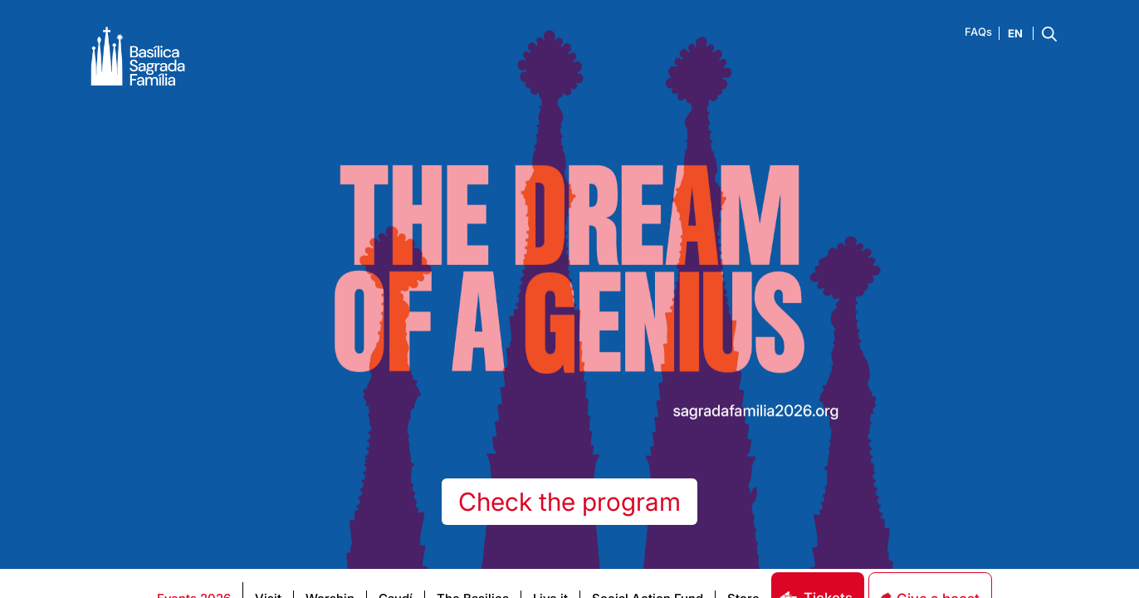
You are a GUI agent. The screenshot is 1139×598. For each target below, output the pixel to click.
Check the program (569, 502)
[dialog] (951, 305)
